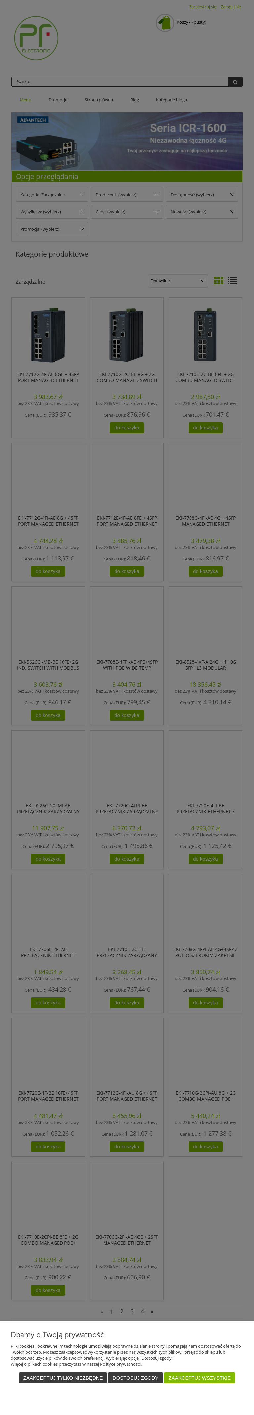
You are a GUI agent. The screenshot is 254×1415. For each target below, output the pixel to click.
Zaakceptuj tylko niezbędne (63, 1378)
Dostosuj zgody (135, 1378)
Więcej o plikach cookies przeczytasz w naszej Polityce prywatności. (76, 1364)
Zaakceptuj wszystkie (200, 1378)
